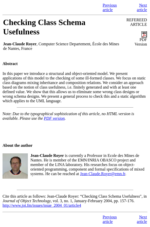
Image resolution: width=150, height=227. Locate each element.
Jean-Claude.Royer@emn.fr (102, 174)
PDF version (54, 118)
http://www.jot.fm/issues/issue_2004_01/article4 (42, 205)
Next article (142, 7)
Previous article (110, 7)
